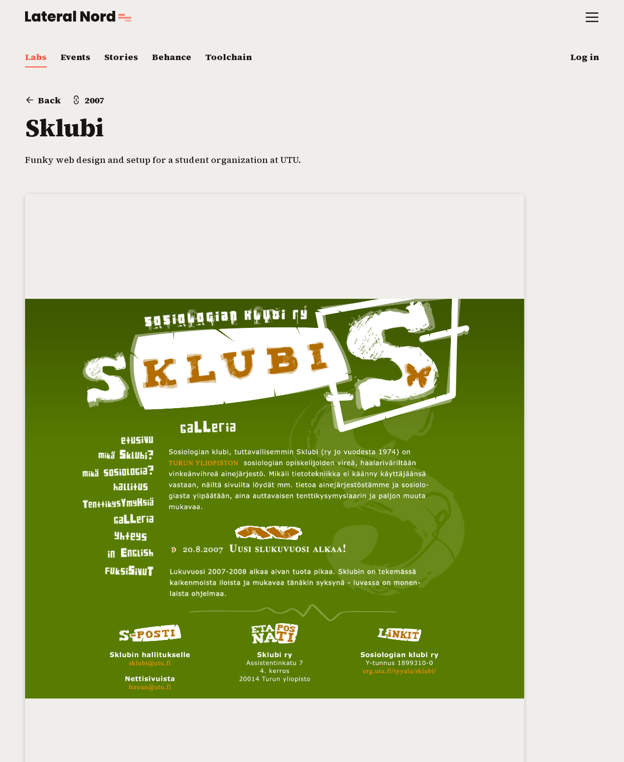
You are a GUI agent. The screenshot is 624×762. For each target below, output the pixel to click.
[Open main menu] (592, 16)
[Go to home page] (78, 16)
